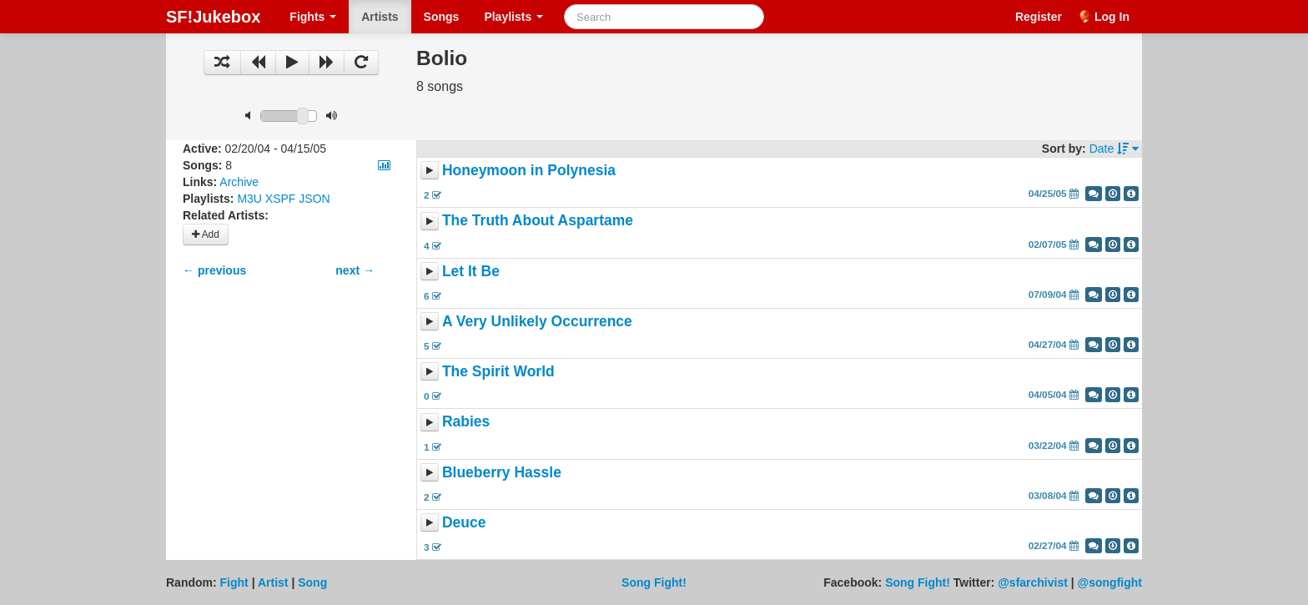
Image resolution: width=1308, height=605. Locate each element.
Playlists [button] (513, 16)
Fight (234, 582)
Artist (273, 582)
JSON (314, 198)
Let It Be (471, 271)
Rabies (466, 422)
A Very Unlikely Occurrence (537, 321)
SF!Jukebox (213, 17)
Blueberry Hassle (501, 472)
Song (312, 582)
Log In (1111, 16)
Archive (239, 182)
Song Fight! (654, 582)
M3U (249, 198)
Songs (442, 16)
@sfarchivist (1033, 582)
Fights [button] (312, 16)
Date (1114, 148)
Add (205, 234)
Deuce (464, 522)
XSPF (280, 198)
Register (1038, 16)
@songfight (1110, 582)
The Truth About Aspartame (537, 221)
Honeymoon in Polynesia (529, 170)
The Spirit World (498, 371)
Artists (379, 16)
